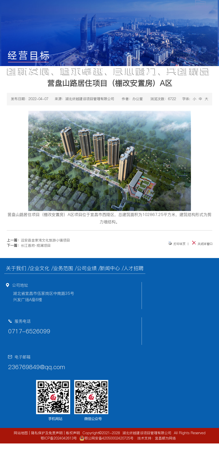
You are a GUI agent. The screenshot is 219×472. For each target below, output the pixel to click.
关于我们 (16, 268)
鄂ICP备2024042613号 (59, 438)
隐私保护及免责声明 (47, 432)
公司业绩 (87, 268)
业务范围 (63, 268)
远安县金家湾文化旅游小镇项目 (45, 240)
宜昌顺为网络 (165, 438)
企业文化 (40, 268)
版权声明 (73, 432)
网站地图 (21, 432)
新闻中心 (110, 268)
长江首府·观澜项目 (36, 245)
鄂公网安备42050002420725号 (106, 438)
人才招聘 (134, 268)
